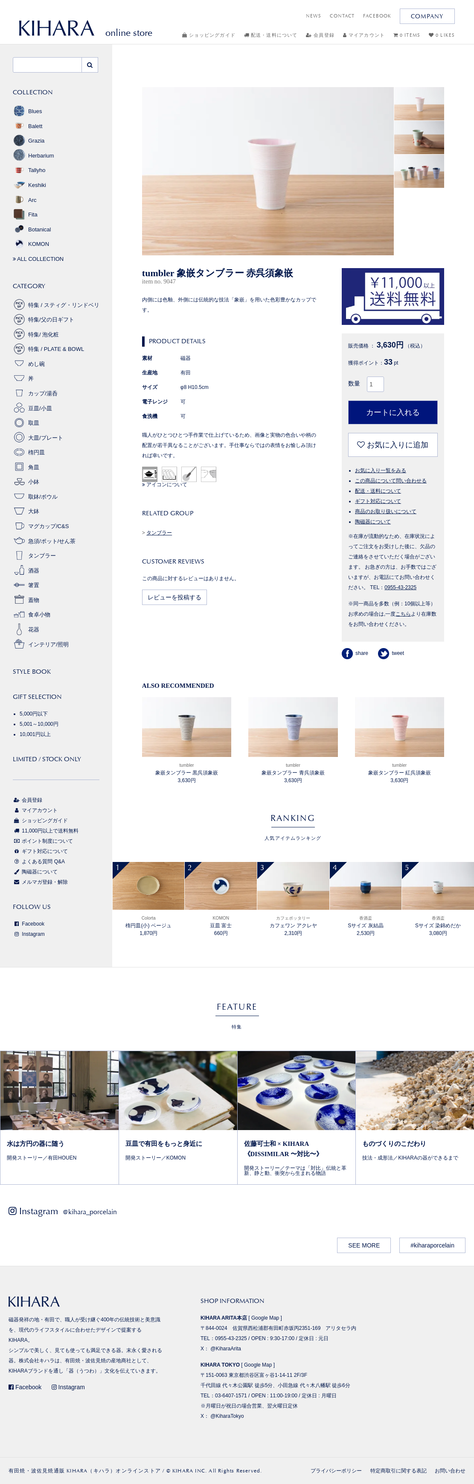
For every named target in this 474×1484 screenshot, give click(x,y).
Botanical (32, 229)
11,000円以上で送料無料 (46, 831)
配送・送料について (270, 35)
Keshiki (29, 185)
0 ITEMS (406, 35)
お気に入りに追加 (392, 445)
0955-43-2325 (400, 587)
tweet (391, 653)
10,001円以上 (35, 734)
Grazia (28, 140)
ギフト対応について (378, 501)
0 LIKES (442, 35)
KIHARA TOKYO (220, 1365)
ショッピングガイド (209, 35)
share (355, 653)
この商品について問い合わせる (391, 481)
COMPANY (427, 16)
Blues (27, 111)
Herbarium (33, 155)
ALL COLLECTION (38, 259)
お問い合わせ (450, 1471)
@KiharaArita (225, 1349)
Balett (27, 126)
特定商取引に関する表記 (398, 1471)
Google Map (265, 1318)
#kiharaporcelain (432, 1245)
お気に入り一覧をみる (380, 470)
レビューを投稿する (174, 597)
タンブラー (159, 533)
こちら (403, 614)
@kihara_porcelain (90, 1212)
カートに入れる (393, 412)
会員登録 (320, 35)
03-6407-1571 (231, 1396)
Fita (25, 214)
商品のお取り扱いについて (385, 511)
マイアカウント (364, 35)
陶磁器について (373, 522)
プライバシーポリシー (336, 1471)
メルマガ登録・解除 (40, 882)
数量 (354, 383)
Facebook (28, 924)
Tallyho (29, 170)
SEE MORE (364, 1245)
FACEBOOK (377, 16)
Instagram (29, 934)
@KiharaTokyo (227, 1416)
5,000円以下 (34, 714)
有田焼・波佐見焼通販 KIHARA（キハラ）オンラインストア (85, 1471)
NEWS (313, 16)
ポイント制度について (43, 841)
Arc (25, 200)
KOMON (31, 244)
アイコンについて (164, 485)
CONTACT (342, 16)
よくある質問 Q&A (39, 862)
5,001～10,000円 (39, 724)
